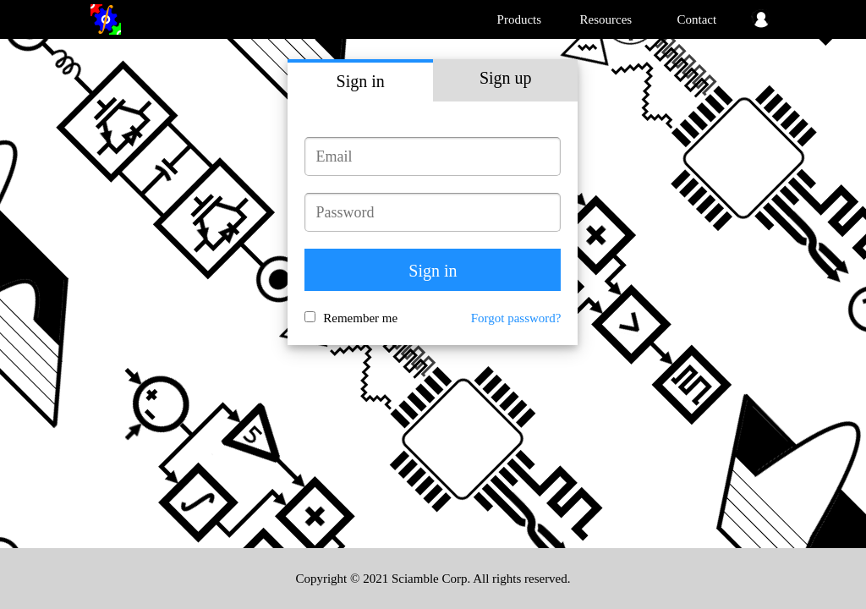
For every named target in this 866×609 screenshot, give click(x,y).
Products (519, 19)
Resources (606, 19)
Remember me (360, 318)
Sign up (506, 78)
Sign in (361, 81)
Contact (697, 19)
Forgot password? (516, 318)
